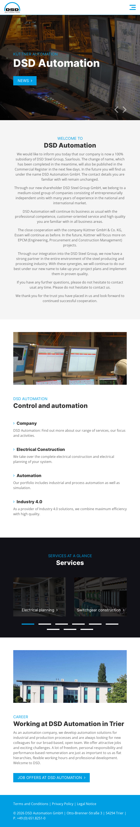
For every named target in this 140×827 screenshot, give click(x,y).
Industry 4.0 (29, 501)
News (23, 80)
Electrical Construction (41, 449)
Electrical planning (38, 610)
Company (27, 423)
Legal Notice (86, 803)
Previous (116, 109)
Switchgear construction (99, 610)
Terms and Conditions (30, 803)
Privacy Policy (62, 803)
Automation (29, 475)
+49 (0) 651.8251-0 (31, 818)
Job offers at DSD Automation (50, 777)
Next (125, 109)
